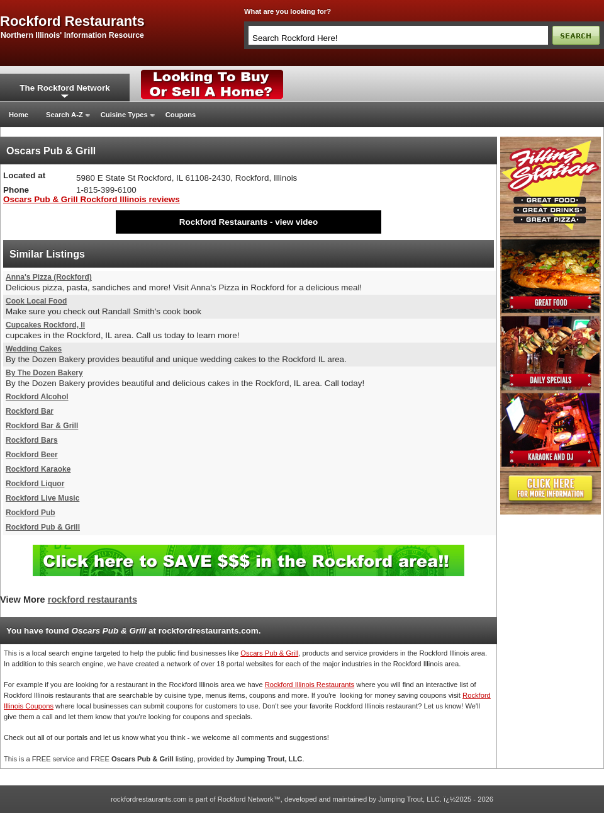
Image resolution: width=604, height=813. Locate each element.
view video (296, 222)
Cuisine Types (124, 114)
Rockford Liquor (35, 483)
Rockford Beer (32, 454)
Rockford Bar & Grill (42, 425)
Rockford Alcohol (37, 396)
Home (18, 114)
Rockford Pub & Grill (43, 527)
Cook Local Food (36, 301)
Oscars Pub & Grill (269, 653)
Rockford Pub (30, 512)
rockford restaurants (72, 21)
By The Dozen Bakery (44, 372)
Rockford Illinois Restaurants (309, 684)
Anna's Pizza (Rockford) (49, 277)
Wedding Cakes (34, 348)
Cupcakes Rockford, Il (45, 325)
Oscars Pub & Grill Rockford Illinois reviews (91, 199)
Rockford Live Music (42, 498)
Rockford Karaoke (38, 469)
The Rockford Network (64, 88)
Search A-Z (64, 114)
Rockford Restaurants (223, 222)
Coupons (180, 114)
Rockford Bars (32, 440)
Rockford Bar (29, 411)
